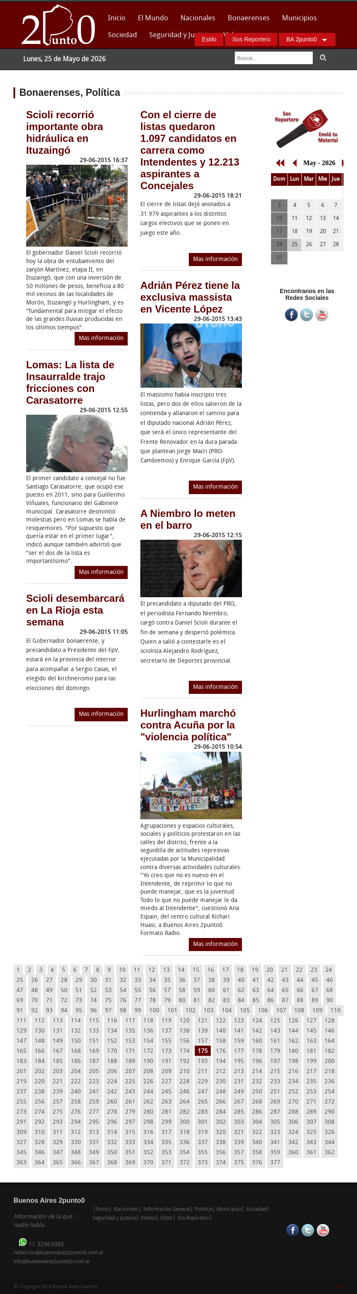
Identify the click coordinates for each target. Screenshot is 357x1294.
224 (112, 1082)
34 (152, 980)
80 (182, 1001)
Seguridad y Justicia (180, 35)
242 (112, 1092)
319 (203, 1132)
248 (221, 1092)
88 (300, 1001)
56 (152, 990)
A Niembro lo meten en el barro (188, 519)
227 (166, 1082)
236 (330, 1082)
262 (148, 1102)
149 (58, 1041)
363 (21, 1163)
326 (330, 1132)
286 (257, 1112)
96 (93, 1011)
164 (330, 1041)
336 (185, 1142)
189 (130, 1061)
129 (21, 1031)
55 (137, 990)
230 (221, 1082)
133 (94, 1031)
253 (311, 1092)
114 (76, 1021)
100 (154, 1011)
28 (64, 980)
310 (40, 1132)
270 (293, 1102)
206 (112, 1071)
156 (185, 1041)
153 (130, 1041)
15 (196, 970)
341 (275, 1142)
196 (257, 1061)
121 (203, 1021)
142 (257, 1031)
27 (49, 980)
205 (94, 1071)
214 (257, 1071)
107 (281, 1011)
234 (293, 1082)
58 (182, 990)
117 (130, 1021)
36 (182, 980)
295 (94, 1122)
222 (76, 1082)
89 (314, 1001)
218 (330, 1071)
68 (329, 990)
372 (185, 1163)
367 (94, 1163)
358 (257, 1153)
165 (21, 1051)
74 (93, 1001)
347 (58, 1153)
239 (58, 1092)
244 (148, 1092)
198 (293, 1061)
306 (293, 1122)
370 (148, 1163)
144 (293, 1031)
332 (112, 1142)
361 (311, 1153)
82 (211, 1001)
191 (166, 1061)
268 (257, 1102)
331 (94, 1142)
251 (275, 1092)
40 (241, 980)
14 (181, 970)
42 (270, 980)
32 (123, 980)
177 (239, 1051)
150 (76, 1041)
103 (209, 1011)
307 (311, 1122)
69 (19, 1001)
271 (311, 1102)
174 (185, 1051)
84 (241, 1001)
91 (19, 1011)
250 (257, 1092)
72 (64, 1001)
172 (148, 1051)
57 (167, 990)
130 (40, 1031)
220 (40, 1082)
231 (239, 1082)
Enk (340, 1286)
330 (76, 1142)
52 (93, 990)
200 (330, 1061)
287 (275, 1112)
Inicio (117, 18)
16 (210, 970)
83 (226, 1001)
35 (167, 980)
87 (285, 1001)
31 (108, 980)
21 (284, 970)
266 (221, 1102)
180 (293, 1051)
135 (130, 1031)
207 (130, 1071)
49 (49, 990)
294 (76, 1122)
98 (123, 1011)
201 (21, 1071)
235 (311, 1082)
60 (211, 990)
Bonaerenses (246, 21)
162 (293, 1041)
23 (314, 970)
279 (130, 1112)
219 (21, 1082)
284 (221, 1112)
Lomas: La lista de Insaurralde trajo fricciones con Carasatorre (70, 382)
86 (270, 1001)
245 (166, 1092)
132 (76, 1031)
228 (185, 1082)
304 (257, 1122)
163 (311, 1041)
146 (330, 1031)
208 (148, 1071)
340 (257, 1142)
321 (239, 1132)
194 (221, 1061)
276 (76, 1112)
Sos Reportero (251, 39)
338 (221, 1142)
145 (311, 1031)
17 (225, 970)
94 (64, 1011)
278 (112, 1112)
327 (21, 1142)
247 (203, 1092)
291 (21, 1122)
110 (335, 1011)
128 (330, 1021)
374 (221, 1163)
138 (185, 1031)
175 (203, 1051)
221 (58, 1082)
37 (196, 980)
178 (257, 1051)
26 (34, 980)
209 (166, 1071)
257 (58, 1102)
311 (58, 1132)
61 (226, 990)
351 (130, 1153)
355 (203, 1153)
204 (76, 1071)
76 (123, 1001)
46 (329, 980)
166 (40, 1051)
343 (311, 1142)
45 (314, 980)
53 (108, 990)
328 (40, 1142)
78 (152, 1001)
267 (239, 1102)
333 (130, 1142)
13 (166, 970)
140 (221, 1031)
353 (166, 1153)
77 (137, 1001)
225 (130, 1082)
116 (112, 1021)
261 (130, 1102)
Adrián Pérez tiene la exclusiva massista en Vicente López (190, 297)
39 (226, 980)
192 (185, 1061)
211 (203, 1071)
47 (19, 990)
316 (148, 1132)
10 (122, 970)
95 (78, 1011)
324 (293, 1132)
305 (275, 1122)
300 (185, 1122)
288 (293, 1112)
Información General (166, 1209)
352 (148, 1153)
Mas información (101, 338)
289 (311, 1112)
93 (49, 1011)
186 (76, 1061)
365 (58, 1163)
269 (275, 1102)
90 (329, 1001)
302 (221, 1122)
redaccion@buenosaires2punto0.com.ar (58, 1253)
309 (21, 1132)
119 (166, 1021)
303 (239, 1122)
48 (34, 990)
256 (40, 1102)
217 (311, 1071)
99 (137, 1011)
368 (112, 1163)
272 (330, 1102)
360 (293, 1153)
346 (40, 1153)
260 (112, 1102)
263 (166, 1102)
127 (311, 1021)
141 (239, 1031)
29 (78, 980)
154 (148, 1041)
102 (190, 1011)
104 (227, 1011)
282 (185, 1112)
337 (203, 1142)
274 (40, 1112)
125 (275, 1021)
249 (239, 1092)
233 (275, 1082)
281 (166, 1112)
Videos (148, 1218)
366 (76, 1163)
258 (76, 1102)
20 (269, 970)
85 (255, 1001)
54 (123, 990)
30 (93, 980)
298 (148, 1122)
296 (112, 1122)
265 (203, 1102)
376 (257, 1163)
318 (185, 1132)
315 (130, 1132)
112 (40, 1021)
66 (300, 990)
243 (130, 1092)
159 (239, 1041)
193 (203, 1061)
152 (112, 1041)
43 (285, 980)
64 (270, 990)
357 (239, 1153)
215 (275, 1071)
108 (299, 1011)
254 (330, 1092)
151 (94, 1041)
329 (58, 1142)
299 (166, 1122)
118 (148, 1021)
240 (76, 1092)
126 (293, 1021)
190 (148, 1061)
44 (300, 980)
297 (130, 1122)
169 (94, 1051)
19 (255, 970)
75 (108, 1001)
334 (148, 1142)
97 (108, 1011)
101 (172, 1011)
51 (78, 990)
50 (64, 990)
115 (94, 1021)
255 (21, 1102)
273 (21, 1112)
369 (130, 1163)
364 (40, 1163)
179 (275, 1051)
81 (196, 1001)
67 (314, 990)
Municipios (299, 18)
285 (239, 1112)
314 (112, 1132)
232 (257, 1082)
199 (311, 1061)
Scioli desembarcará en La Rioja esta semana (75, 610)
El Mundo (153, 18)
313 (94, 1132)
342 (293, 1142)
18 (240, 970)
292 (40, 1122)
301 (203, 1122)
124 (257, 1021)
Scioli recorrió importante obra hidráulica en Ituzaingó (64, 132)
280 (148, 1112)
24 (328, 970)
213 (239, 1071)
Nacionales (197, 18)
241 (94, 1092)
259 (94, 1102)
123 (239, 1021)
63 (255, 990)
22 (299, 970)
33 (137, 980)
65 (285, 990)
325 (311, 1132)
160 (257, 1041)
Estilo (209, 39)
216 (293, 1071)
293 (58, 1122)
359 (275, 1153)
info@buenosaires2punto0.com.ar (51, 1261)
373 (203, 1163)
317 (166, 1132)
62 (241, 990)
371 (166, 1163)
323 (275, 1132)
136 (148, 1031)
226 (148, 1082)
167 (58, 1051)
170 (112, 1051)
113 (58, 1021)
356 (221, 1153)
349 (94, 1153)
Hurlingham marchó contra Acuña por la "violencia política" (188, 724)
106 (263, 1011)
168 (76, 1051)
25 (19, 980)
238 (40, 1092)
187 (94, 1061)
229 (203, 1082)
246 (185, 1092)
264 (185, 1102)
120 (185, 1021)
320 (221, 1132)
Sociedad (122, 35)
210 (185, 1071)
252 (293, 1092)
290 (330, 1112)
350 (112, 1153)
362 (330, 1153)
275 (58, 1112)
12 (151, 970)
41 (255, 980)
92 (34, 1011)
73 (78, 1001)
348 (76, 1153)
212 (221, 1071)
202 (40, 1071)
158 (221, 1041)
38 (211, 980)
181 (311, 1051)
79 (167, 1001)
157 (203, 1041)
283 (203, 1112)
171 (130, 1051)
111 (21, 1021)
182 (330, 1051)
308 (330, 1122)
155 (166, 1041)
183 (21, 1061)
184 (40, 1061)
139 (203, 1031)
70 (34, 1001)
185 (58, 1061)
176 (221, 1051)
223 (94, 1082)
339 (239, 1142)
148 (40, 1041)
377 (275, 1163)
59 (196, 990)
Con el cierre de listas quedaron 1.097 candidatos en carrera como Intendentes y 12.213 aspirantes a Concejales (189, 150)
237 (21, 1092)
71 (49, 1001)
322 (257, 1132)
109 (317, 1011)
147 (21, 1041)
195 (239, 1061)
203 (58, 1071)
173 (166, 1051)
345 (21, 1153)
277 (94, 1112)
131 (58, 1031)
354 (185, 1153)
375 (239, 1163)
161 (275, 1041)
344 (330, 1142)
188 (112, 1061)
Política (203, 1209)
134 (112, 1031)
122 (221, 1021)
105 (245, 1011)
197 (275, 1061)
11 (137, 970)
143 (275, 1031)
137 (166, 1031)
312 (76, 1132)
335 (166, 1142)
